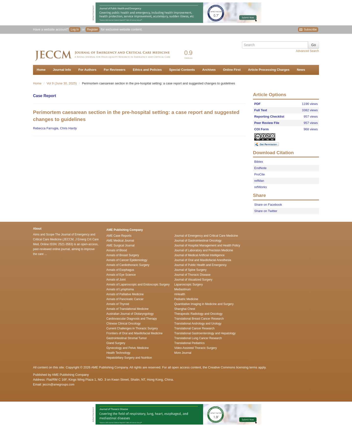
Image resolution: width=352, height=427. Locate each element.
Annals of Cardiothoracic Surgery (127, 265)
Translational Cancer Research (194, 328)
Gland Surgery (115, 343)
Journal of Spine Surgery (190, 270)
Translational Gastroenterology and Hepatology (205, 333)
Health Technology (118, 353)
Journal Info (62, 69)
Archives (209, 69)
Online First (232, 69)
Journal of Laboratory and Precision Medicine (203, 250)
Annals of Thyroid (117, 304)
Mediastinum (182, 289)
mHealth (179, 294)
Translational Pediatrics (189, 343)
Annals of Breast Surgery (122, 255)
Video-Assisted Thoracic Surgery (195, 348)
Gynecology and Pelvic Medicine (127, 348)
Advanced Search (307, 51)
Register (92, 29)
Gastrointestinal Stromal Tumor (126, 338)
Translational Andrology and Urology (197, 323)
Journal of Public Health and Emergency (200, 265)
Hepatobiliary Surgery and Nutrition (129, 357)
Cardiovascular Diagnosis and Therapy (131, 318)
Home (41, 69)
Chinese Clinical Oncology (123, 323)
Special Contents (182, 69)
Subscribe (308, 29)
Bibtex (258, 161)
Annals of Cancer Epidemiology (126, 260)
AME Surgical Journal (120, 245)
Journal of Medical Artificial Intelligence (199, 255)
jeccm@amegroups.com (59, 384)
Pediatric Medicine (186, 299)
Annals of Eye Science (121, 274)
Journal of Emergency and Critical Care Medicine (206, 235)
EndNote (260, 168)
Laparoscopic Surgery (188, 284)
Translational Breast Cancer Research (199, 318)
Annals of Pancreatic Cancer (124, 299)
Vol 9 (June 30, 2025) (62, 83)
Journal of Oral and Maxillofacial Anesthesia (202, 260)
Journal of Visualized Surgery (193, 279)
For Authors (87, 69)
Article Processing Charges (268, 69)
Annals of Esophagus (120, 270)
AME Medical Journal (120, 240)
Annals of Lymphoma (120, 289)
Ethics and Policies (147, 69)
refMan (259, 181)
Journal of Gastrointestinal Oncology (197, 240)
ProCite (259, 174)
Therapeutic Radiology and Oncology (198, 313)
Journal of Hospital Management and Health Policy (207, 245)
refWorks (260, 187)
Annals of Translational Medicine (127, 309)
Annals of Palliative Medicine (125, 294)
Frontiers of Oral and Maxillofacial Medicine (134, 333)
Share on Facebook (268, 204)
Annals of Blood (116, 250)
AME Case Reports (119, 235)
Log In (75, 29)
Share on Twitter (265, 211)
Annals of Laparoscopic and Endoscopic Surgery (138, 284)
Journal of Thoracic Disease (192, 274)
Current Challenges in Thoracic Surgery (132, 328)
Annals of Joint (116, 279)
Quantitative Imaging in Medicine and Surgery (204, 304)
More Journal (182, 353)
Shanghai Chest (184, 309)
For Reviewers (114, 69)
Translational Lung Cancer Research (198, 338)
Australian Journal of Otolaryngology (130, 313)
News (301, 69)
